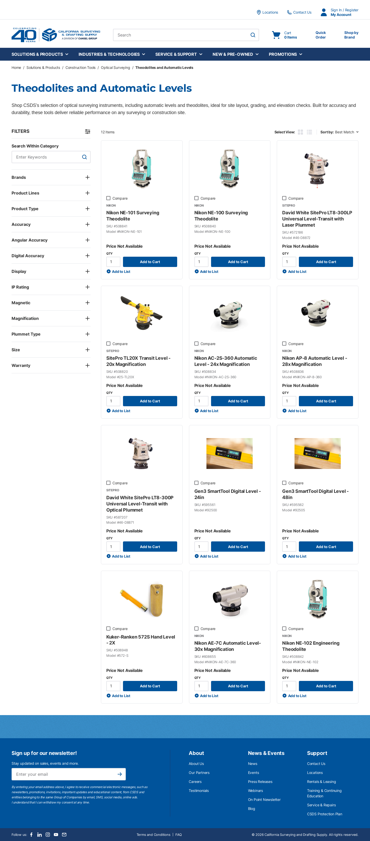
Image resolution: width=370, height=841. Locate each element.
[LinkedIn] (39, 834)
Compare (120, 198)
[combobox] (186, 35)
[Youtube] (56, 834)
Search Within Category (35, 146)
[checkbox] (108, 198)
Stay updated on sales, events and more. (45, 763)
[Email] (64, 834)
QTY (109, 253)
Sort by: (327, 132)
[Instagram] (47, 834)
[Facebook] (31, 834)
